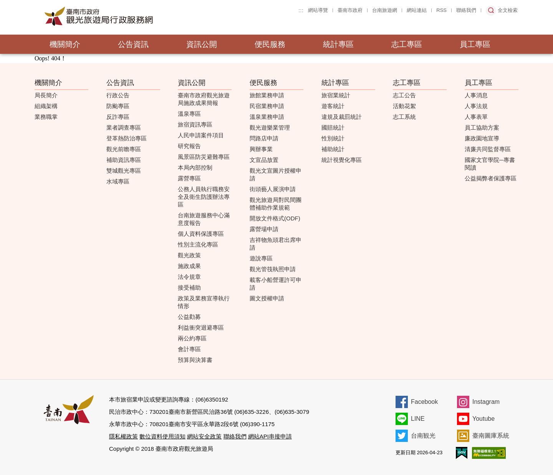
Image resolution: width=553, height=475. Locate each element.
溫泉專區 (189, 113)
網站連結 (417, 10)
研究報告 (189, 146)
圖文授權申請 (267, 298)
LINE (418, 418)
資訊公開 (201, 44)
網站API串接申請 (270, 436)
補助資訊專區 (123, 160)
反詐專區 (117, 116)
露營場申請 (264, 229)
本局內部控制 (195, 167)
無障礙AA (489, 453)
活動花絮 (404, 106)
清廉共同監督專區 (488, 149)
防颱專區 (117, 106)
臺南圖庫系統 (490, 435)
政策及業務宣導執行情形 (204, 302)
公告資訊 (133, 44)
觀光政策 (189, 255)
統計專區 (338, 44)
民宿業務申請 (267, 106)
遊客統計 (332, 106)
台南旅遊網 (384, 10)
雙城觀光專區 (123, 170)
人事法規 (476, 106)
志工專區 (406, 44)
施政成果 (189, 266)
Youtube (483, 418)
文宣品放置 (264, 160)
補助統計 (332, 149)
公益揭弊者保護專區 (491, 178)
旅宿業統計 (335, 95)
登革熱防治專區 (126, 138)
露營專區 (189, 178)
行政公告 (117, 95)
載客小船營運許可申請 (275, 284)
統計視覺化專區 (341, 160)
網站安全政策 (204, 436)
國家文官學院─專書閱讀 (490, 164)
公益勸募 (189, 316)
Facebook (424, 401)
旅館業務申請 (267, 95)
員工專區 (475, 44)
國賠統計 (332, 127)
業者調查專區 (123, 127)
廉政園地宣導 (482, 138)
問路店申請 (264, 138)
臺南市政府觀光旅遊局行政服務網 (120, 16)
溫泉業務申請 (267, 116)
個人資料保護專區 (201, 233)
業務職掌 (46, 116)
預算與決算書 (195, 360)
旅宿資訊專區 (195, 124)
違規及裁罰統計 (341, 116)
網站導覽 (318, 10)
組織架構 (46, 106)
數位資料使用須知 (162, 436)
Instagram (486, 401)
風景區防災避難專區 (204, 156)
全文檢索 (508, 10)
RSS (441, 10)
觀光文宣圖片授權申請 (275, 174)
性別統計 (332, 138)
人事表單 (476, 116)
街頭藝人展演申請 (273, 189)
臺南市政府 (350, 10)
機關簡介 (65, 44)
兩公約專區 (192, 338)
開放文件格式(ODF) (275, 218)
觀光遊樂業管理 (270, 127)
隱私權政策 (123, 436)
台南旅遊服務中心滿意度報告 (204, 219)
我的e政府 (461, 453)
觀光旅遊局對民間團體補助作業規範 (275, 204)
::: (300, 10)
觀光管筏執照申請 (273, 269)
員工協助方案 (482, 127)
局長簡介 (46, 95)
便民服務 (270, 44)
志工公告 (404, 95)
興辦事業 (261, 149)
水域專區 (117, 181)
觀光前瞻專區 (123, 149)
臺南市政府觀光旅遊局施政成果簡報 (204, 99)
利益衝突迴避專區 (201, 327)
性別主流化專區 (198, 244)
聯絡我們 (466, 10)
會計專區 (189, 349)
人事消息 (476, 95)
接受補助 (189, 287)
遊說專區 (261, 258)
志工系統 (404, 116)
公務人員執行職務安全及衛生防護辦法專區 (204, 197)
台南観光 (423, 435)
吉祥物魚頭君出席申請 (275, 244)
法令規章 (189, 276)
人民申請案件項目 (201, 135)
